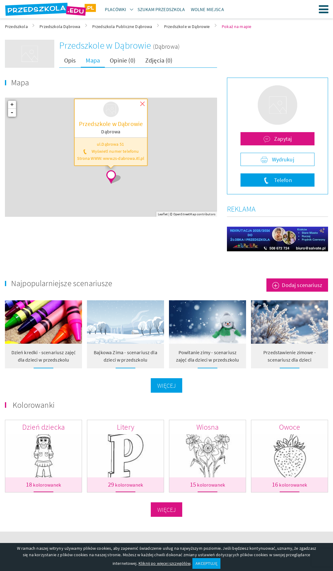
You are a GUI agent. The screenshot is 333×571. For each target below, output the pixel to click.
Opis (70, 60)
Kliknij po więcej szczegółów (164, 563)
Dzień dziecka (43, 427)
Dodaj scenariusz (302, 285)
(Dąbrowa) (166, 46)
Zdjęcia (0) (159, 60)
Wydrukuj (282, 159)
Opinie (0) (122, 60)
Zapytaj (282, 138)
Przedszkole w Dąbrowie (106, 45)
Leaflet (163, 214)
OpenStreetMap (184, 214)
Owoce (289, 427)
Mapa (93, 60)
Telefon (282, 180)
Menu (323, 9)
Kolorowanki (34, 405)
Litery (125, 427)
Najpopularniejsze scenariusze (62, 283)
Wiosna (207, 427)
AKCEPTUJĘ (206, 563)
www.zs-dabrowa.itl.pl (123, 158)
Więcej (166, 385)
